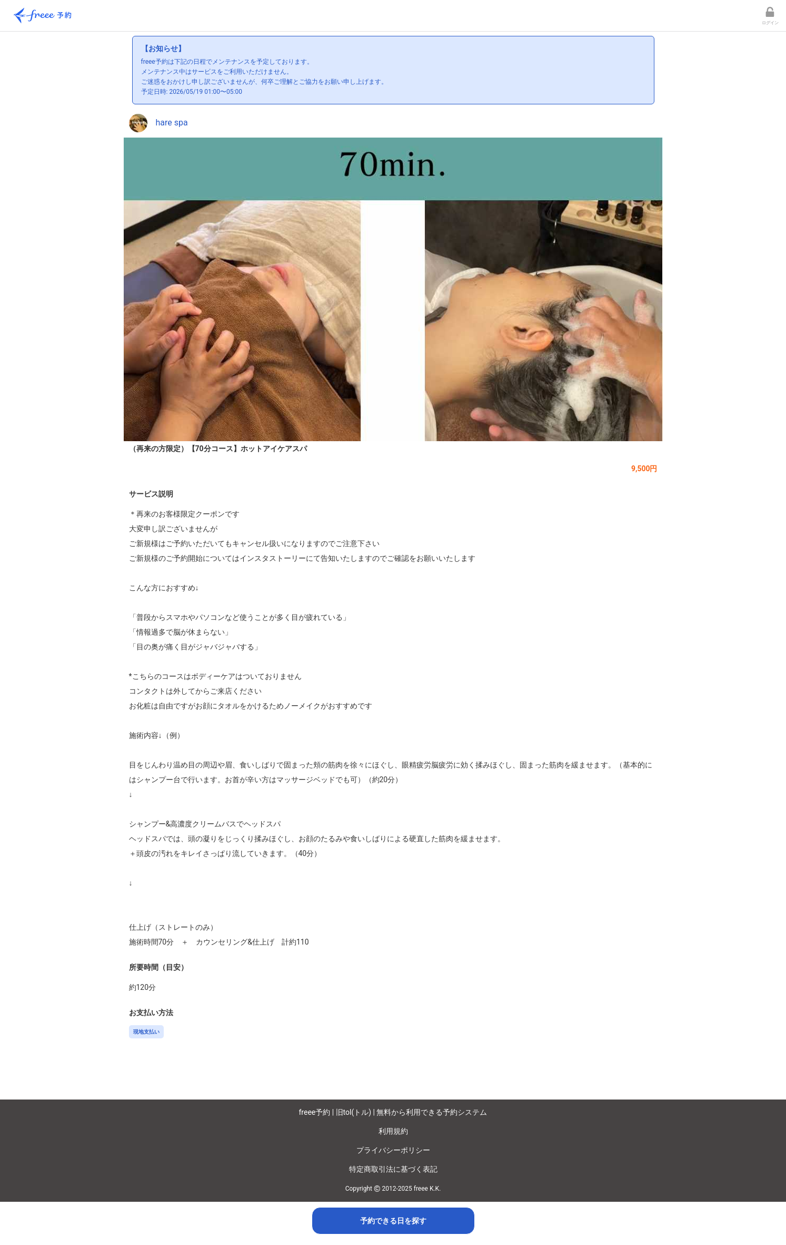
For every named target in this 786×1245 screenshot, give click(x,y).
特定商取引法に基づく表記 (393, 1169)
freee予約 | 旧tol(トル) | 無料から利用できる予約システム (393, 1112)
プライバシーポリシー (393, 1150)
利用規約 (393, 1131)
